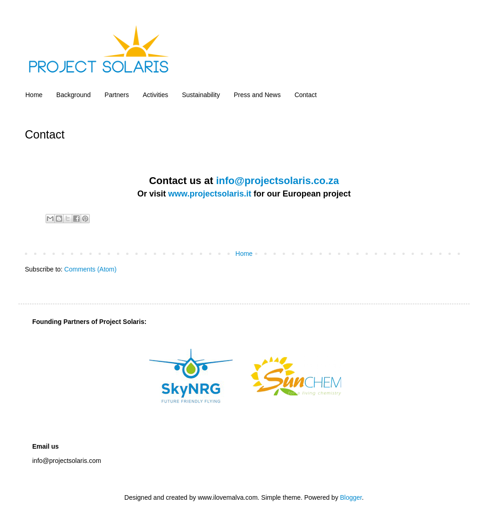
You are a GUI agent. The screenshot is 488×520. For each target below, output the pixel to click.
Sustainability (201, 94)
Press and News (257, 94)
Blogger (351, 497)
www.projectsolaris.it (209, 193)
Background (73, 94)
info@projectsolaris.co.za (277, 180)
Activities (155, 94)
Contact (306, 94)
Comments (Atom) (90, 269)
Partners (117, 94)
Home (33, 94)
